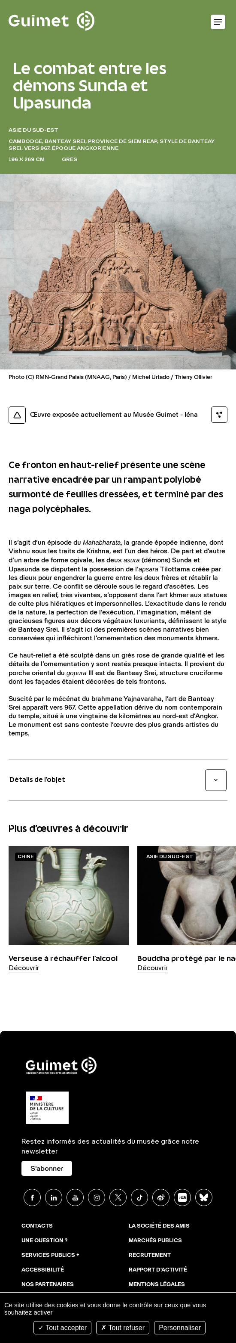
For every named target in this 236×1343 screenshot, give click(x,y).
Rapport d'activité (158, 1270)
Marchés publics (155, 1241)
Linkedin (53, 1197)
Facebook (32, 1197)
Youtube (75, 1197)
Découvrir (24, 968)
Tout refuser (123, 1327)
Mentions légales (157, 1285)
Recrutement (150, 1255)
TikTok (139, 1197)
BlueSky (203, 1197)
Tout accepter (62, 1327)
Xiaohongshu (182, 1197)
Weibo (160, 1197)
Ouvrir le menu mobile (218, 22)
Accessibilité (42, 1270)
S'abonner (46, 1169)
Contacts (37, 1226)
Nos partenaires (47, 1285)
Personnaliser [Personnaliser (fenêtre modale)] (180, 1327)
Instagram (96, 1197)
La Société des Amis (159, 1226)
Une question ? (44, 1241)
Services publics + (50, 1255)
